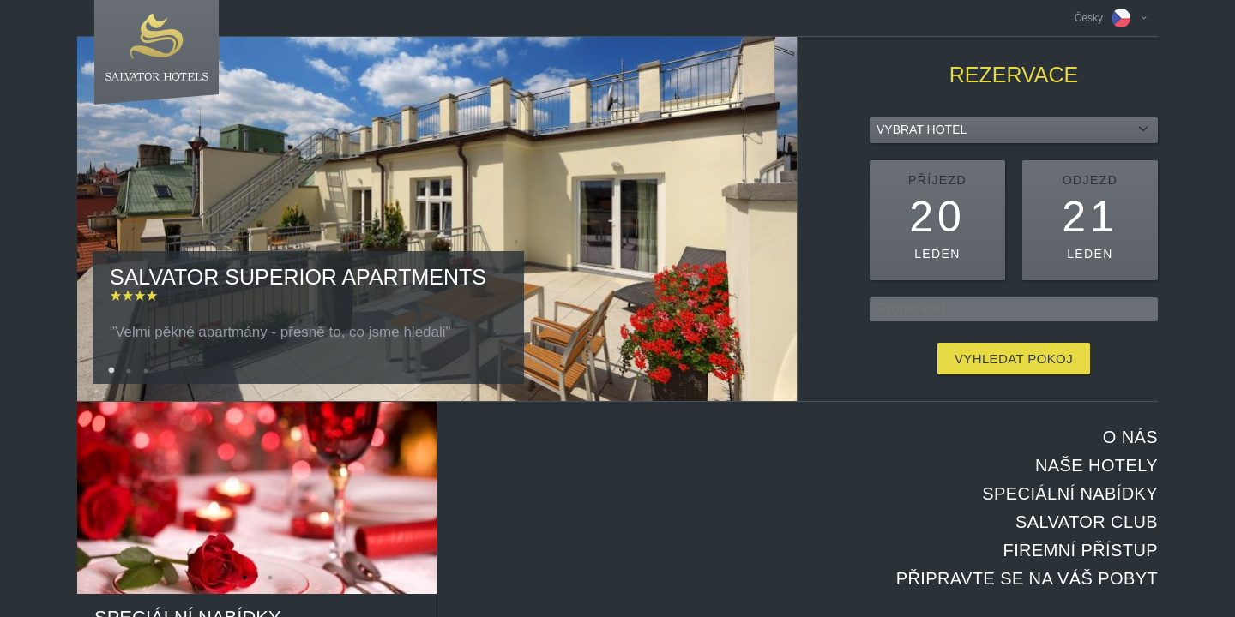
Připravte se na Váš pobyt (1027, 578)
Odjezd (1090, 180)
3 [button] (145, 371)
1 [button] (111, 371)
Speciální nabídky (1070, 493)
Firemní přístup (1080, 550)
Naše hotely (1096, 465)
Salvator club (1086, 521)
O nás (1130, 437)
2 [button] (128, 371)
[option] (437, 219)
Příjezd (937, 180)
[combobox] (1014, 130)
